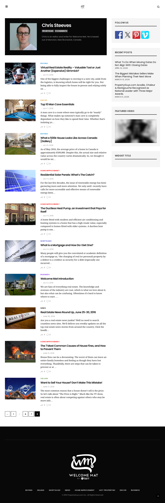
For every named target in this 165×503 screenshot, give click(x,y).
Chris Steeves (56, 25)
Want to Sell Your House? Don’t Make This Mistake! (71, 383)
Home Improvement (50, 171)
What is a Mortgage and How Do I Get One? (67, 245)
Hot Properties (107, 490)
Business (45, 274)
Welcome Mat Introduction (57, 279)
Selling (44, 378)
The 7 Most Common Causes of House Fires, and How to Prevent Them (73, 347)
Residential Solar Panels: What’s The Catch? (67, 175)
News (43, 308)
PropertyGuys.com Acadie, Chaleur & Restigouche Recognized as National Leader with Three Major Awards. (135, 89)
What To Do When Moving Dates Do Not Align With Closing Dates (135, 64)
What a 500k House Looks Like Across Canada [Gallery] (69, 139)
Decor (44, 100)
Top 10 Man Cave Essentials (57, 104)
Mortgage (46, 241)
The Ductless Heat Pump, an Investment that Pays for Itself (73, 209)
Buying (44, 63)
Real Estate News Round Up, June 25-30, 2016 (68, 312)
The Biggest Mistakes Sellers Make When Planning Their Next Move (134, 75)
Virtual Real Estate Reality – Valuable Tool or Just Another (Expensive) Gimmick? (70, 69)
